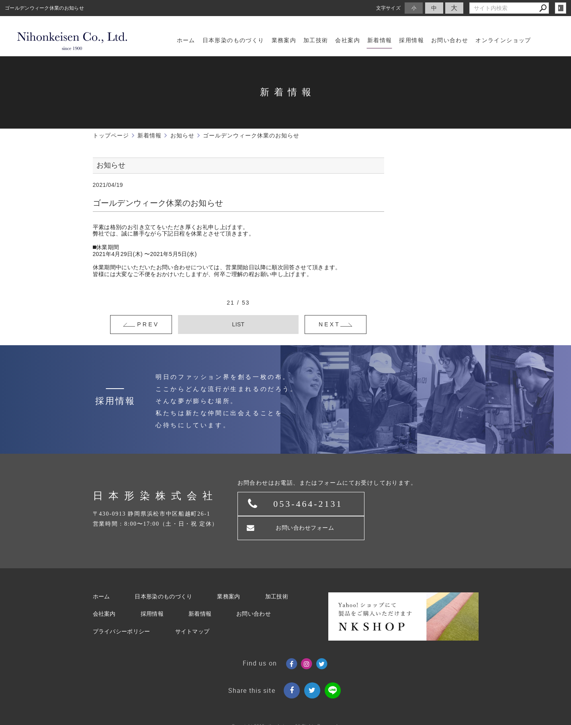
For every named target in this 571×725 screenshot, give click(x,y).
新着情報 (199, 592)
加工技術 (276, 574)
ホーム (101, 574)
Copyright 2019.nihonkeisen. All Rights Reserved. (286, 703)
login (560, 8)
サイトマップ (192, 609)
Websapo (285, 717)
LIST (238, 324)
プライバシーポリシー (121, 609)
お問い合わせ (253, 592)
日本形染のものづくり (163, 574)
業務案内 (228, 574)
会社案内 (104, 592)
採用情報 (152, 592)
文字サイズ (388, 7)
